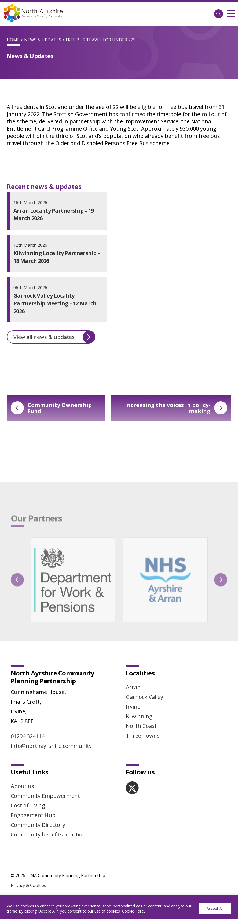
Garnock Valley (144, 696)
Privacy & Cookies (28, 885)
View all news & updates (54, 337)
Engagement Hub (33, 815)
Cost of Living (28, 805)
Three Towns (143, 735)
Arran (133, 687)
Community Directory (38, 824)
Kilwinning (139, 716)
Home (13, 40)
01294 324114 (28, 736)
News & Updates (42, 40)
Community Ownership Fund (51, 408)
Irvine (133, 706)
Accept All (215, 908)
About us (22, 786)
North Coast (141, 726)
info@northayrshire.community (51, 745)
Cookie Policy (133, 911)
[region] (119, 907)
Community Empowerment (45, 795)
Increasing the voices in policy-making (176, 408)
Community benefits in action (48, 834)
